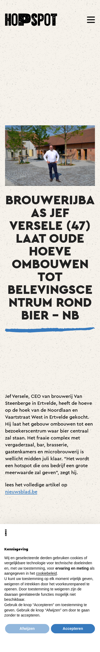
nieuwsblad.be (21, 491)
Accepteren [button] (73, 628)
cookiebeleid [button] (46, 573)
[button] (91, 20)
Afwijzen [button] (27, 628)
